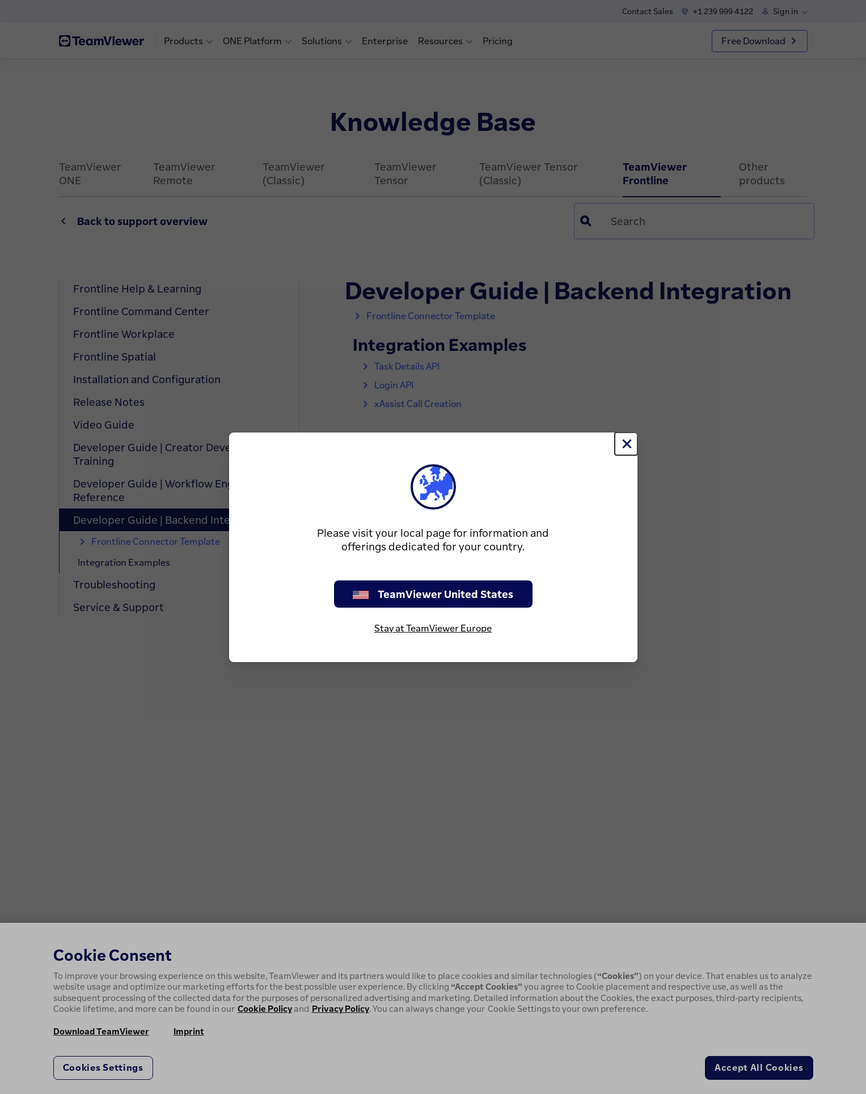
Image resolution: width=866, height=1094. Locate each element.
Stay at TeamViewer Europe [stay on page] (433, 628)
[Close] (626, 443)
